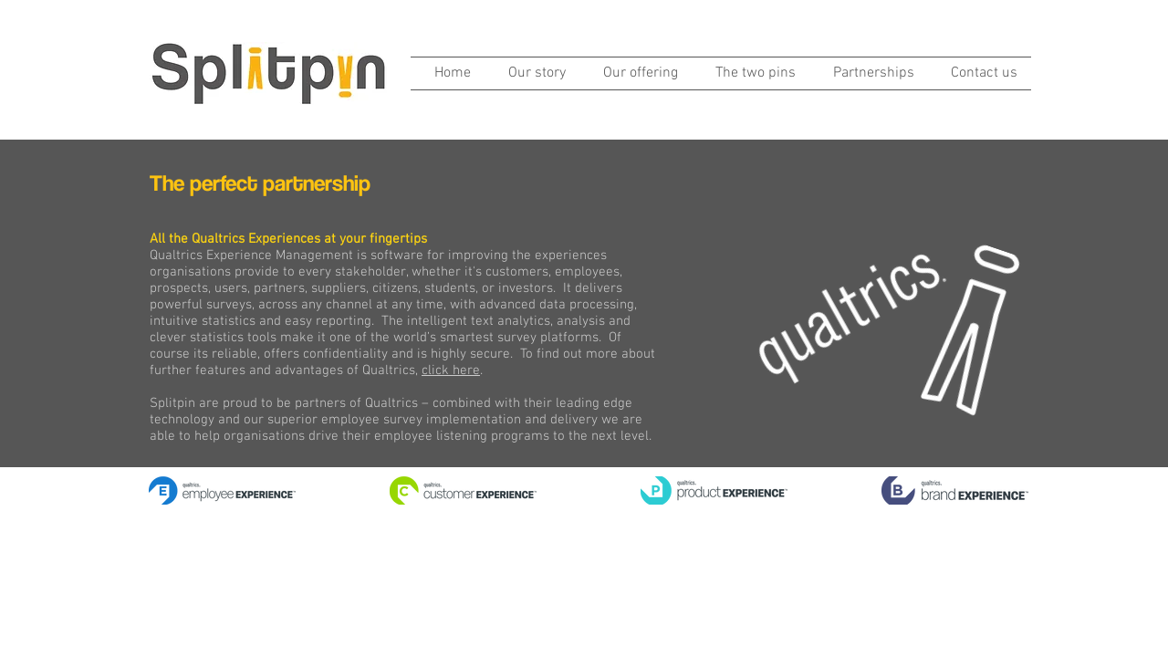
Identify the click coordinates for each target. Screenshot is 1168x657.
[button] (635, 73)
